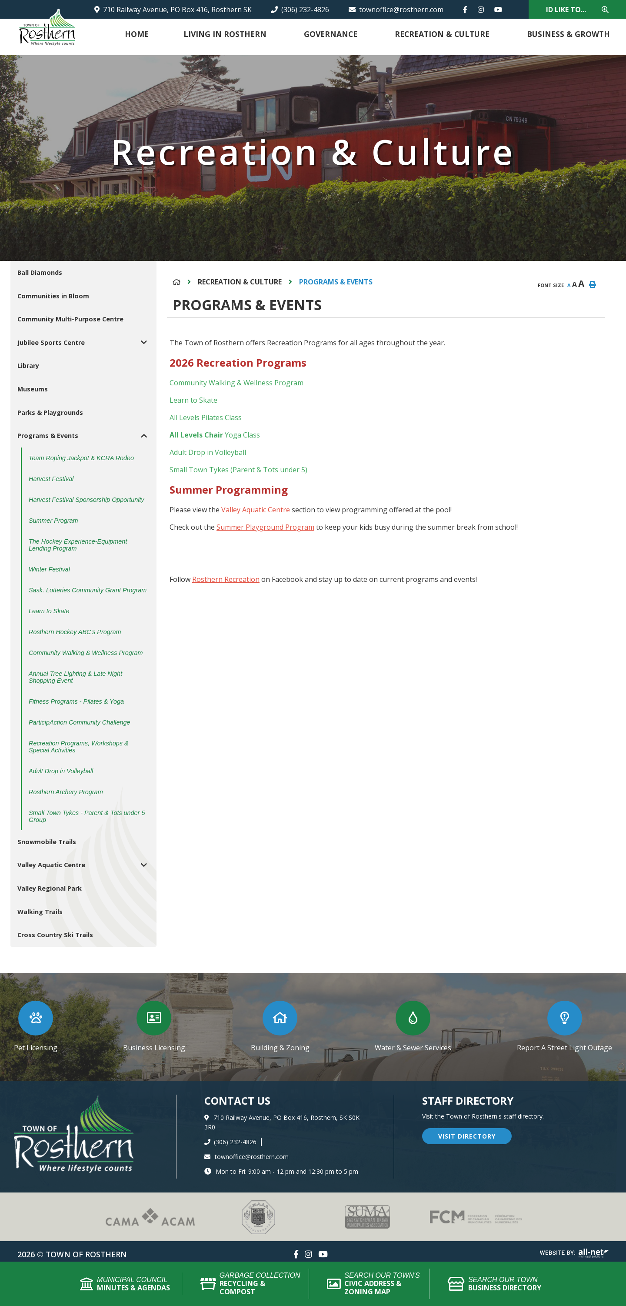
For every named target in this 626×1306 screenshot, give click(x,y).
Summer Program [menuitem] (53, 520)
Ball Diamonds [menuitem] (39, 272)
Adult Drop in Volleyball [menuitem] (61, 771)
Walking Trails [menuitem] (40, 912)
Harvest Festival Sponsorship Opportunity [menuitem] (86, 499)
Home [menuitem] (137, 34)
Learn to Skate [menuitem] (49, 611)
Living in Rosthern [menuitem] (224, 34)
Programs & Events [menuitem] (47, 435)
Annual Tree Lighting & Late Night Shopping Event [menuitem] (75, 677)
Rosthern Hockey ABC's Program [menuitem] (75, 631)
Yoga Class (241, 435)
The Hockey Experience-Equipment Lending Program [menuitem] (78, 545)
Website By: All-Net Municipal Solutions (574, 1253)
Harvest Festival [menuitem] (51, 478)
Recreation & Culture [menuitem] (442, 34)
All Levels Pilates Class (206, 417)
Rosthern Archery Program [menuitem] (66, 791)
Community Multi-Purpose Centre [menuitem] (70, 319)
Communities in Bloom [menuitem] (53, 296)
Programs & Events (336, 282)
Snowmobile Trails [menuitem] (46, 842)
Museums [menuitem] (32, 389)
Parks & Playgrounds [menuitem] (50, 412)
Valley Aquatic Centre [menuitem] (51, 865)
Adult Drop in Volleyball (208, 452)
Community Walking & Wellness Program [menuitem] (86, 652)
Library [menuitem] (28, 365)
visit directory (467, 1136)
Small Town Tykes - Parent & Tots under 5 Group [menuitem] (87, 816)
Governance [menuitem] (330, 34)
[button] (144, 342)
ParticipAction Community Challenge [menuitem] (79, 722)
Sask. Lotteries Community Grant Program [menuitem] (88, 590)
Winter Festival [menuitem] (49, 569)
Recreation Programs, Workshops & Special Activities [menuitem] (79, 747)
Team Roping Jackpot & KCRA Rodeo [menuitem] (81, 457)
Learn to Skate (193, 400)
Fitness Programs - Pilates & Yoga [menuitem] (76, 701)
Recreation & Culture (240, 282)
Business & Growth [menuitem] (568, 34)
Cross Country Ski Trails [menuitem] (55, 935)
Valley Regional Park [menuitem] (49, 888)
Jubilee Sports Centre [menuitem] (51, 342)
